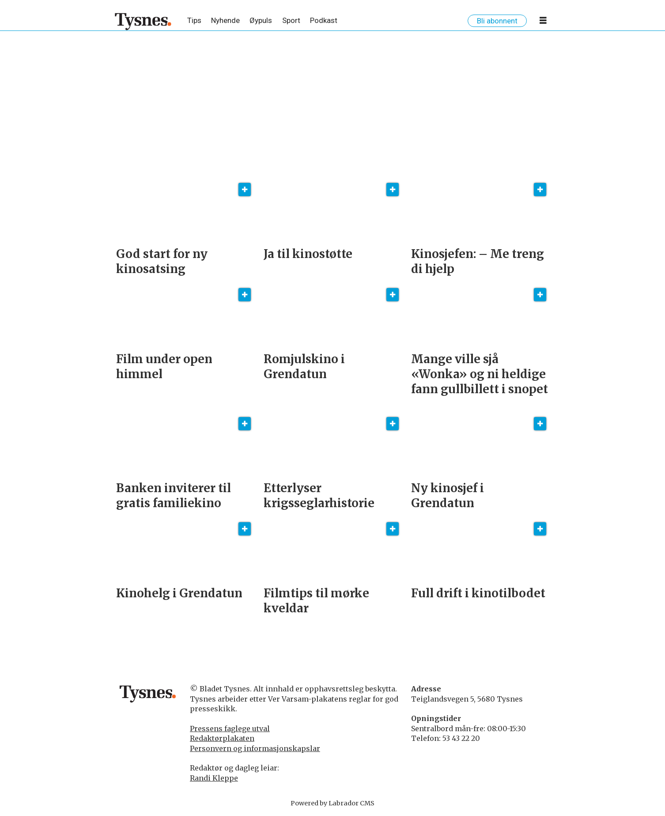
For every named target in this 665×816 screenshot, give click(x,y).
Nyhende (225, 20)
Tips (194, 20)
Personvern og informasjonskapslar (255, 748)
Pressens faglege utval (230, 728)
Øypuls (260, 20)
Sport (291, 20)
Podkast (323, 20)
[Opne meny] (543, 22)
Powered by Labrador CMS (332, 803)
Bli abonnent (497, 20)
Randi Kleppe (214, 778)
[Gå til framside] (143, 21)
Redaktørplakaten (222, 738)
